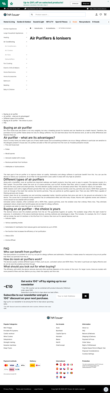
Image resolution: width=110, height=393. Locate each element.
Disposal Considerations (90, 351)
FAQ (5, 123)
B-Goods (95, 22)
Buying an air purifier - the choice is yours (18, 120)
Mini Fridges (8, 328)
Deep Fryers (8, 348)
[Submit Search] (32, 14)
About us (85, 328)
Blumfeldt (59, 331)
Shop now (86, 3)
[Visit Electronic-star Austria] (61, 365)
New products (84, 22)
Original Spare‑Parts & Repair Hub (93, 348)
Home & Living (38, 28)
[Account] (96, 14)
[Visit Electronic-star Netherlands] (57, 377)
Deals (75, 22)
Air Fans (8, 55)
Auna (58, 328)
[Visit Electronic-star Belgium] (72, 373)
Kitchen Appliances (10, 29)
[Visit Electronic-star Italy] (72, 365)
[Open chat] (106, 389)
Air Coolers (9, 50)
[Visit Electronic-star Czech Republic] (64, 369)
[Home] (32, 28)
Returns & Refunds (88, 333)
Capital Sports (61, 333)
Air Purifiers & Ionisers (65, 28)
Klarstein (59, 336)
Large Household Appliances (13, 33)
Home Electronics (10, 72)
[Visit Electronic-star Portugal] (61, 377)
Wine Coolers (8, 336)
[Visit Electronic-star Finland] (68, 373)
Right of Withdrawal (89, 345)
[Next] (108, 22)
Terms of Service (86, 367)
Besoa (58, 339)
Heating (6, 37)
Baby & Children (9, 89)
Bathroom (7, 81)
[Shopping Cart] (105, 14)
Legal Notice (38, 389)
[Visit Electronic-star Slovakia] (61, 369)
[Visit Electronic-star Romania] (61, 373)
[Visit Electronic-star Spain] (57, 369)
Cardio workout (9, 333)
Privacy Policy (93, 365)
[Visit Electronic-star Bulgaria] (64, 373)
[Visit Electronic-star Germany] (57, 365)
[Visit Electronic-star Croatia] (57, 373)
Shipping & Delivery (89, 336)
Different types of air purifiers (14, 118)
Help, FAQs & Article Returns (98, 8)
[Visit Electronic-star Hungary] (68, 369)
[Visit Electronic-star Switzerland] (64, 365)
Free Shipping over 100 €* (35, 8)
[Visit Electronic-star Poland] (72, 369)
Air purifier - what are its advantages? (16, 116)
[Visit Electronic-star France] (68, 365)
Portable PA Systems (11, 331)
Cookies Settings (88, 354)
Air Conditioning (9, 42)
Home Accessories (10, 76)
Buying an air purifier (11, 114)
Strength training (9, 342)
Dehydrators (8, 339)
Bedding (6, 85)
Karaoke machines (10, 345)
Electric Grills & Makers (11, 68)
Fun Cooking (8, 63)
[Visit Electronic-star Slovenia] (64, 377)
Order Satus (86, 342)
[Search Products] (58, 14)
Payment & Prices (88, 339)
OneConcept (60, 345)
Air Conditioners (10, 46)
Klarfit (58, 342)
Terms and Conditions (23, 389)
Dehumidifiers (9, 59)
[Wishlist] (101, 14)
